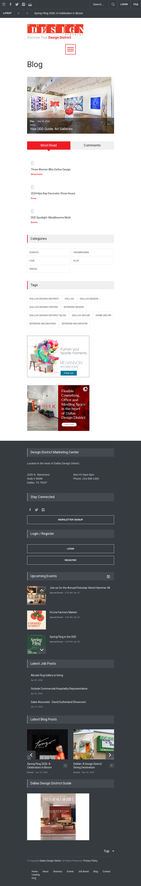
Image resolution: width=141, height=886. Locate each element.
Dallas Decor (81, 315)
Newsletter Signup (70, 519)
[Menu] (70, 49)
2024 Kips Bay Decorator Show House (53, 193)
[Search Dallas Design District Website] (99, 4)
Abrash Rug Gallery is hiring (47, 675)
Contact (106, 871)
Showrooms (37, 174)
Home (35, 871)
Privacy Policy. (90, 860)
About (45, 871)
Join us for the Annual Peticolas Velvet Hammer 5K (80, 587)
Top (106, 851)
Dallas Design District (44, 298)
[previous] (18, 13)
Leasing (36, 874)
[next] (27, 13)
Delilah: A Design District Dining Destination (87, 765)
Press (34, 198)
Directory (57, 871)
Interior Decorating (43, 323)
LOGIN (124, 4)
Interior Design (74, 307)
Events (34, 222)
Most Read (49, 145)
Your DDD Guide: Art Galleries (51, 129)
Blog (95, 871)
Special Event (56, 593)
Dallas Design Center (44, 307)
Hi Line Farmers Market (63, 612)
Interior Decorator (75, 323)
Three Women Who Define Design (51, 169)
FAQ (135, 4)
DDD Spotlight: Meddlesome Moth (51, 217)
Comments (92, 145)
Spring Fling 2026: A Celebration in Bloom (58, 13)
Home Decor (103, 315)
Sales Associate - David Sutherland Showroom (58, 702)
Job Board (84, 871)
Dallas (69, 298)
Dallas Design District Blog (48, 315)
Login (70, 548)
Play (32, 121)
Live (32, 260)
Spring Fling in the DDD (63, 636)
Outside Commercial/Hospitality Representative (59, 688)
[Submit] (113, 4)
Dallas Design (89, 298)
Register (70, 560)
